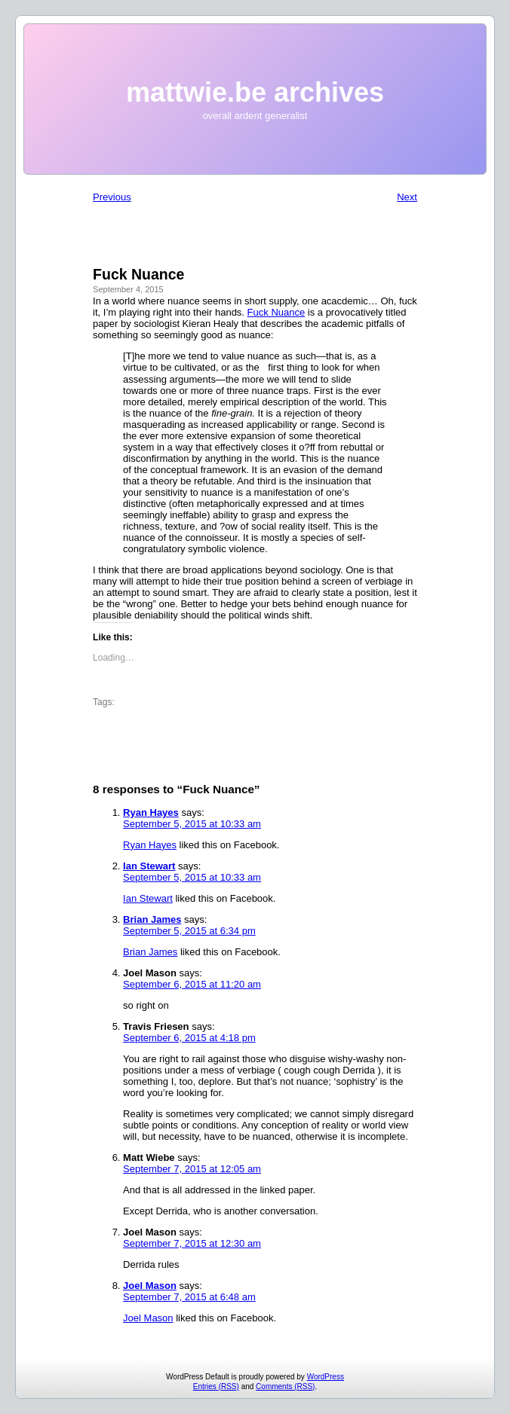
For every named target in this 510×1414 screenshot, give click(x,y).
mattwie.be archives (255, 92)
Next (407, 197)
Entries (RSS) (216, 1386)
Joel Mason (150, 1285)
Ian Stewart (149, 866)
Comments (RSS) (285, 1386)
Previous (112, 197)
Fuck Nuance (276, 312)
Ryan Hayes (151, 812)
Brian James (152, 919)
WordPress (325, 1377)
